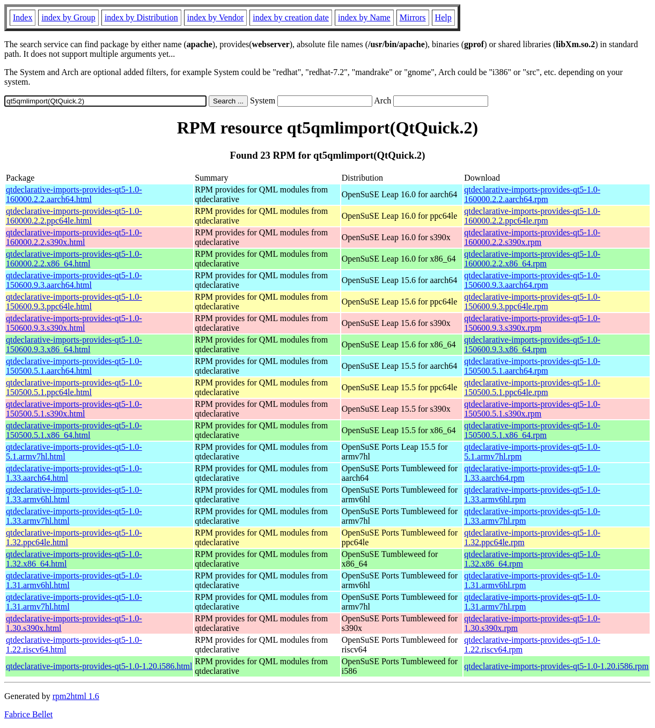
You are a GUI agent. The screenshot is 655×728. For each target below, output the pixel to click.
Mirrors (413, 17)
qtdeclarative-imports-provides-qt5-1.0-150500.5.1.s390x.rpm (532, 408)
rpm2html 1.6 (76, 696)
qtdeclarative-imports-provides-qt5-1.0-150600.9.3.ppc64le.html (74, 301)
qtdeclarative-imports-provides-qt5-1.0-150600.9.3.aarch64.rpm (532, 280)
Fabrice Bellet (28, 714)
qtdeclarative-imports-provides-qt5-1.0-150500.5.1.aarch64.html (74, 365)
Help (443, 17)
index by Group (68, 17)
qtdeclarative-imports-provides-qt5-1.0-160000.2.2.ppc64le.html (74, 215)
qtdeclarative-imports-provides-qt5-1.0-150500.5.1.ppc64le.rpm (532, 387)
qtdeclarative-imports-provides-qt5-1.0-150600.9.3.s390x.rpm (532, 323)
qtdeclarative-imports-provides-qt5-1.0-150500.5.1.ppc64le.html (74, 387)
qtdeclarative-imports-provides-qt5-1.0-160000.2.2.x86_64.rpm (532, 258)
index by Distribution (141, 17)
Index (22, 17)
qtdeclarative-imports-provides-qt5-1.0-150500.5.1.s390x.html (74, 408)
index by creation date (291, 17)
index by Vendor (215, 17)
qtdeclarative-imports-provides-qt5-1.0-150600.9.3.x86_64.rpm (532, 344)
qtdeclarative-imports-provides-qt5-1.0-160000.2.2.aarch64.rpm (532, 194)
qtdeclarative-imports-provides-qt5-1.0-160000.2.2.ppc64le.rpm (532, 215)
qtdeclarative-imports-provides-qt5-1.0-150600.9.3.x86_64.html (74, 344)
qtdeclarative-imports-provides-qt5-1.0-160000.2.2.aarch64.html (74, 194)
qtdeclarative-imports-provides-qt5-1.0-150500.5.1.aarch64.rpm (532, 365)
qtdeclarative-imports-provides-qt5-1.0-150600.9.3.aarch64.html (74, 280)
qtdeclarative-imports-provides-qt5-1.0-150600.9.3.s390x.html (74, 323)
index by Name (364, 17)
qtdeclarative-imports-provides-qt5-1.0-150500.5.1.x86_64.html (74, 430)
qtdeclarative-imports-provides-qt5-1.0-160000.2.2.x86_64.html (74, 258)
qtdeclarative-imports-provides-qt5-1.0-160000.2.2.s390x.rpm (532, 237)
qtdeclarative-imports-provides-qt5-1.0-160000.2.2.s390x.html (74, 237)
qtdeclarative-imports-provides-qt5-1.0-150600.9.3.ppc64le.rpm (532, 301)
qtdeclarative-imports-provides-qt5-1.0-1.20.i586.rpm (556, 666)
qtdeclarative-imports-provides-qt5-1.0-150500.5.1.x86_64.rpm (532, 430)
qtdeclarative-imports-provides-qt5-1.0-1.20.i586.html (99, 666)
